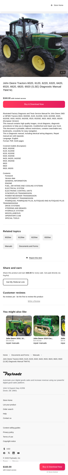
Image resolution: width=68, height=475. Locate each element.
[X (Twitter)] (9, 453)
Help (5, 414)
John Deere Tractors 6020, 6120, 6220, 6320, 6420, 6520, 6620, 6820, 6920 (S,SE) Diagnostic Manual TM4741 (32, 360)
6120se (21, 237)
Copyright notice (9, 441)
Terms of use (8, 437)
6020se (8, 237)
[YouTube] (18, 453)
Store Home (57, 5)
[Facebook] (4, 453)
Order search (8, 409)
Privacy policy (8, 432)
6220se (34, 237)
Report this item (34, 258)
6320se (48, 237)
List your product (9, 405)
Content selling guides (11, 428)
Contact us (7, 418)
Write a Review (34, 301)
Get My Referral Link (15, 282)
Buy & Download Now (34, 104)
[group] (19, 330)
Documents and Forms (28, 246)
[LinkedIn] (13, 453)
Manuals (8, 246)
